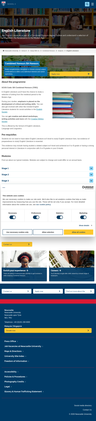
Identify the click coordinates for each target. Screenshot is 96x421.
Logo (3, 4)
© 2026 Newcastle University (80, 414)
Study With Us (34, 51)
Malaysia (8, 326)
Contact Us (87, 410)
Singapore (17, 326)
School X (24, 51)
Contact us (7, 244)
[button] (91, 168)
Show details (84, 225)
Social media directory (83, 405)
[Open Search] (87, 4)
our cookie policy (43, 204)
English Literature (73, 51)
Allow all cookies (78, 232)
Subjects (60, 51)
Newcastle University (11, 51)
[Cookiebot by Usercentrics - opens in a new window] (83, 187)
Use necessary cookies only (17, 232)
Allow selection (48, 232)
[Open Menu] (92, 4)
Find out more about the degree (75, 292)
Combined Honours (48, 51)
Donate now (10, 330)
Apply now (39, 291)
